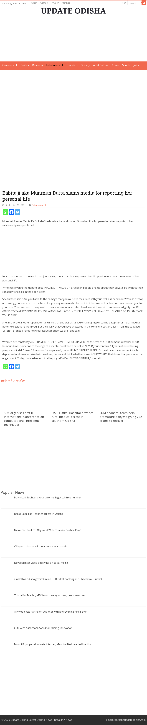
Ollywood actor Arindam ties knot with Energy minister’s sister (50, 611)
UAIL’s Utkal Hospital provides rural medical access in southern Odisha (73, 417)
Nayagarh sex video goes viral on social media (41, 562)
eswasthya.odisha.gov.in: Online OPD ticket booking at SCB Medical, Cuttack (58, 579)
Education (72, 65)
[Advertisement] (73, 39)
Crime (115, 65)
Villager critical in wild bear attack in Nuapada (40, 546)
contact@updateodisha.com (129, 720)
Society (85, 65)
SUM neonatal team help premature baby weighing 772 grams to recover (120, 417)
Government (9, 65)
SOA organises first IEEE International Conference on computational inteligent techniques (24, 418)
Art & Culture (101, 65)
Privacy (55, 2)
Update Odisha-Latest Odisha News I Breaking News (41, 720)
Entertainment (54, 65)
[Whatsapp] (5, 212)
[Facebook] (11, 212)
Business (37, 65)
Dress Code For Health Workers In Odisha (38, 514)
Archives (66, 2)
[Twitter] (17, 212)
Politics (24, 65)
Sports (126, 65)
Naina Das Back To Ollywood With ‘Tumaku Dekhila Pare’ (47, 530)
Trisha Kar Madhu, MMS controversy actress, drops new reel (49, 595)
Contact (44, 2)
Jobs (136, 65)
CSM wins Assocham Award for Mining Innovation (43, 628)
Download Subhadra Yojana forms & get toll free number (47, 497)
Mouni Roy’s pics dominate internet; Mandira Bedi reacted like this (52, 644)
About (34, 2)
